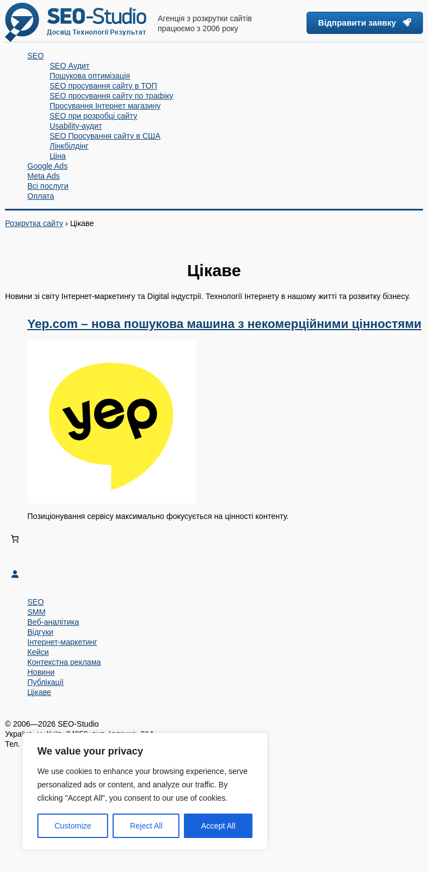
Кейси (38, 652)
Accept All (218, 825)
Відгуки (40, 632)
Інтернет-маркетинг (62, 642)
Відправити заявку (364, 22)
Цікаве (39, 692)
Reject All (146, 825)
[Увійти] (214, 574)
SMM (36, 612)
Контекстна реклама (64, 662)
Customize (73, 825)
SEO (35, 601)
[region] (145, 791)
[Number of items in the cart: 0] (15, 538)
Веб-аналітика (53, 622)
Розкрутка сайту (34, 223)
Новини (41, 672)
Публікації (45, 682)
